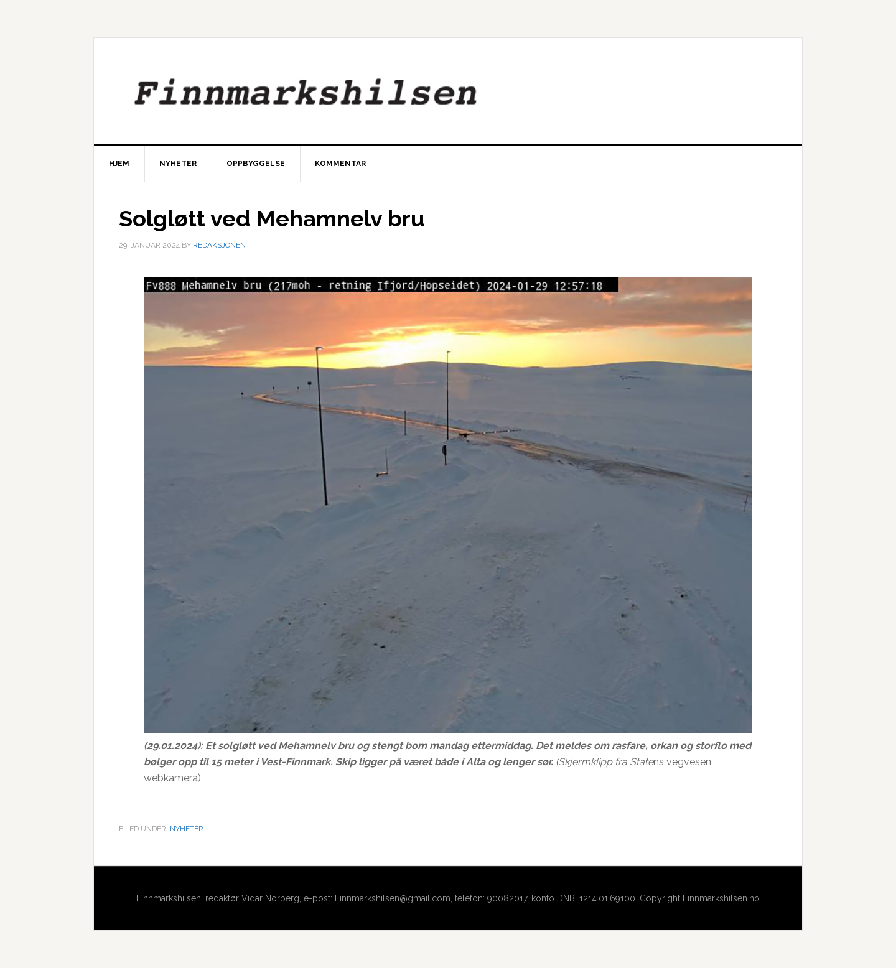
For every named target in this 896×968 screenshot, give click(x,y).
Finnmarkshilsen (448, 91)
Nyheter (186, 828)
